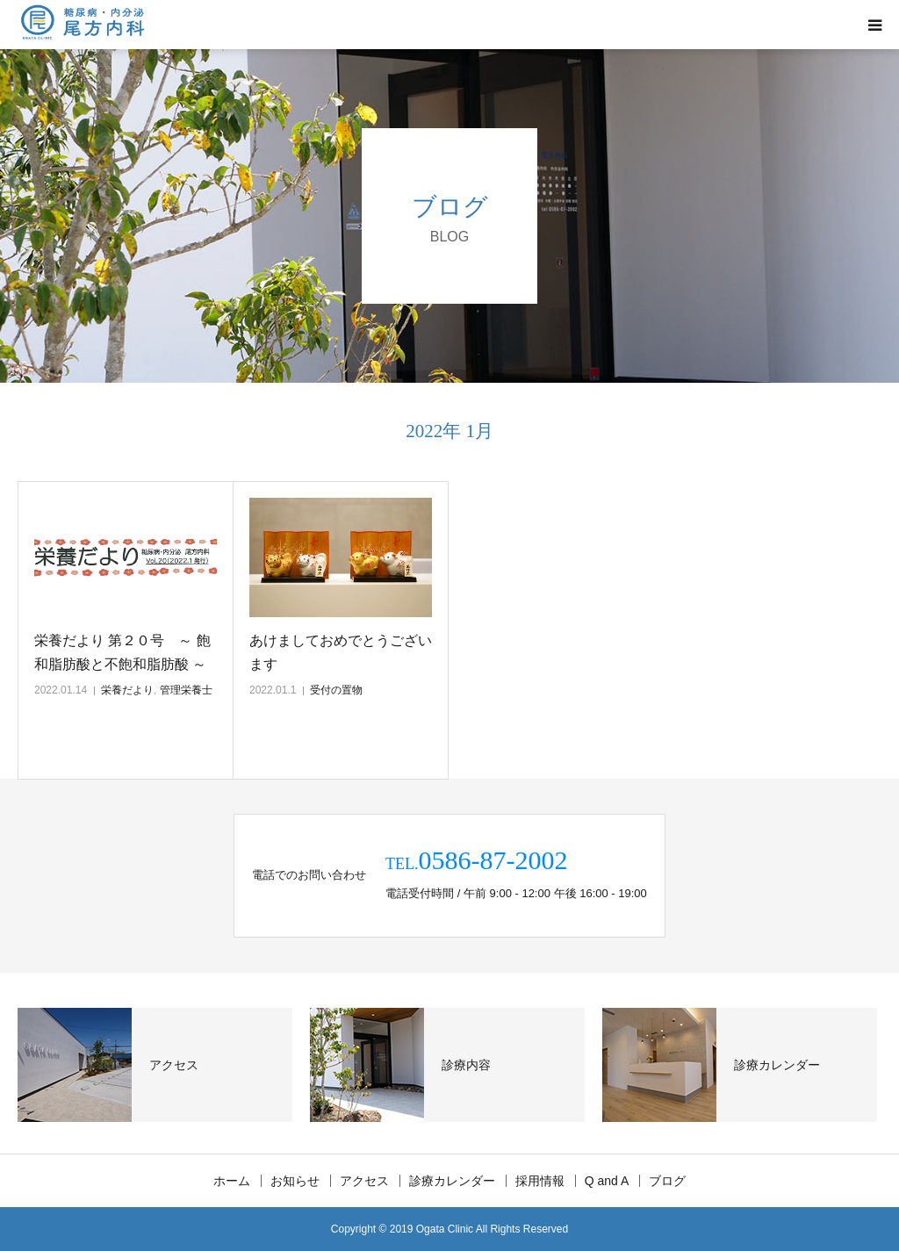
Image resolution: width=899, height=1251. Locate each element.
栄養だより (127, 690)
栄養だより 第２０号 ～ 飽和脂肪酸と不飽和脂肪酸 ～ (122, 652)
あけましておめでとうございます (340, 652)
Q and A (607, 1181)
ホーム (231, 1181)
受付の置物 (336, 690)
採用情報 (540, 1181)
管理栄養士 (186, 690)
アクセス (364, 1181)
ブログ (667, 1181)
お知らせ (295, 1181)
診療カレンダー (452, 1181)
